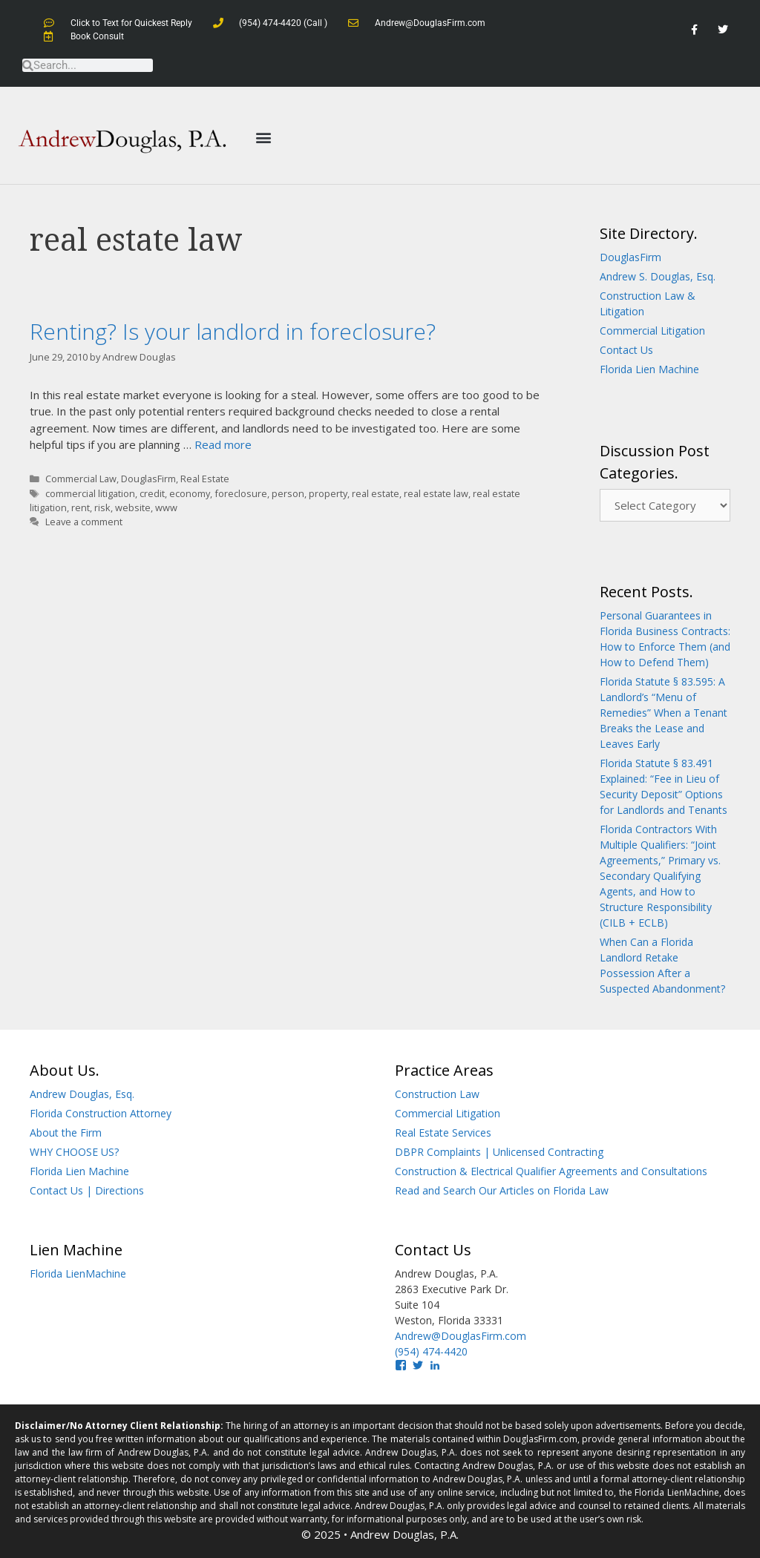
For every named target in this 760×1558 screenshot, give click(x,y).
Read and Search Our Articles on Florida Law (502, 1190)
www (166, 507)
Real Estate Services (443, 1132)
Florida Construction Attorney (100, 1113)
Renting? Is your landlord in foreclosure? (233, 331)
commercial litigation (90, 493)
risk (102, 507)
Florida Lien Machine (649, 369)
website (133, 507)
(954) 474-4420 (431, 1351)
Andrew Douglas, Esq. (82, 1094)
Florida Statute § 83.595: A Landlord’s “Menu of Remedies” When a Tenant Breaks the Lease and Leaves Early (663, 712)
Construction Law (437, 1094)
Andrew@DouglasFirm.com (460, 1336)
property (328, 493)
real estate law (436, 493)
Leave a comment (83, 521)
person (288, 493)
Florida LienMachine (78, 1273)
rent (80, 507)
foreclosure (240, 493)
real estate (375, 493)
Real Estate (204, 478)
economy (189, 493)
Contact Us (626, 350)
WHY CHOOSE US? (74, 1152)
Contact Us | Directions (87, 1190)
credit (152, 493)
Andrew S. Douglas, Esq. (657, 276)
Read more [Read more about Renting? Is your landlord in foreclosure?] (223, 444)
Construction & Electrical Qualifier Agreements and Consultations (551, 1171)
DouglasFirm (148, 478)
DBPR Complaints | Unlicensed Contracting (499, 1152)
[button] (263, 137)
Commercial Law (81, 478)
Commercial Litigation (652, 330)
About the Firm (66, 1132)
